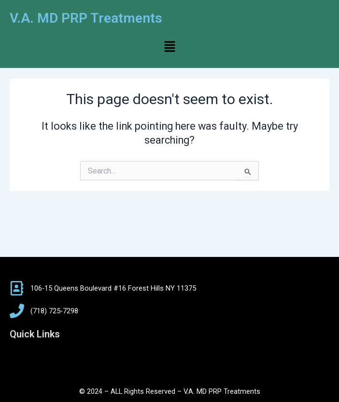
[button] (169, 47)
